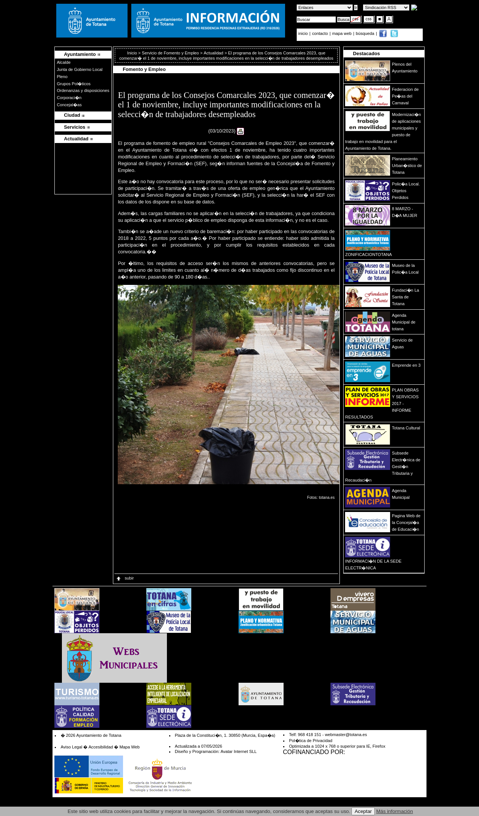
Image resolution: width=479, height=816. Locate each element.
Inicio (132, 53)
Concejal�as (69, 104)
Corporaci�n (69, 97)
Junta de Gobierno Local (79, 69)
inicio (303, 33)
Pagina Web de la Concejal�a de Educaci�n (406, 522)
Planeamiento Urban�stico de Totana (407, 166)
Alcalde (64, 62)
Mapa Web (129, 747)
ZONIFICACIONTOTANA (368, 254)
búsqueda (365, 33)
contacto (320, 33)
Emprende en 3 (406, 365)
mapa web (342, 33)
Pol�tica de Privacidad (310, 740)
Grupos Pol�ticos (73, 83)
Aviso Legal (72, 747)
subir (125, 578)
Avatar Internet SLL (239, 751)
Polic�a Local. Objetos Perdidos (406, 191)
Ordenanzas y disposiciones (83, 90)
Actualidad (213, 53)
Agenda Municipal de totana (404, 322)
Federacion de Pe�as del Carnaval (405, 96)
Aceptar (363, 811)
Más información (394, 811)
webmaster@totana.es (346, 734)
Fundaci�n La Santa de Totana (405, 297)
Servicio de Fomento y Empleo (170, 53)
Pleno (62, 76)
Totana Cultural (406, 428)
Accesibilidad (101, 747)
